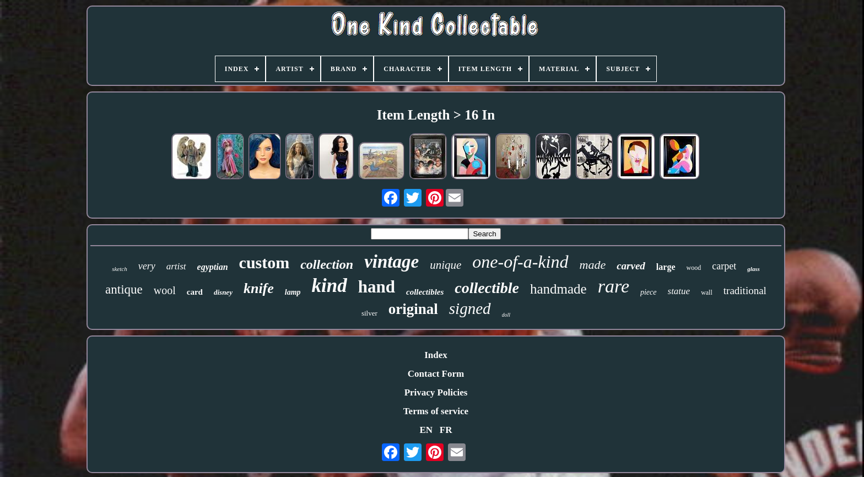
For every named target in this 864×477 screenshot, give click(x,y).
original (413, 309)
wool (165, 290)
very (146, 266)
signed (470, 308)
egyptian (212, 267)
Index (435, 355)
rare (613, 286)
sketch (119, 268)
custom (264, 262)
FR (446, 430)
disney (223, 292)
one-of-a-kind (520, 262)
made (593, 265)
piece (648, 292)
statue (679, 291)
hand (376, 286)
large (666, 267)
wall (706, 292)
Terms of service (435, 411)
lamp (293, 292)
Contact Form (436, 373)
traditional (744, 290)
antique (124, 289)
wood (694, 268)
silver (369, 313)
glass (753, 268)
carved (631, 266)
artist (176, 266)
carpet (724, 266)
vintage (391, 262)
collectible (487, 287)
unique (445, 265)
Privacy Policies (436, 392)
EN (426, 430)
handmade (558, 288)
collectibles (425, 292)
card (195, 292)
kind (329, 285)
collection (326, 264)
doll (506, 315)
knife (259, 288)
